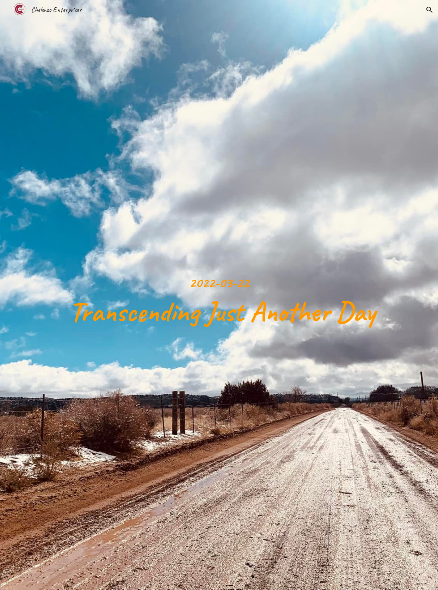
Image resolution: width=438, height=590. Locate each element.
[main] (219, 295)
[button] (429, 9)
